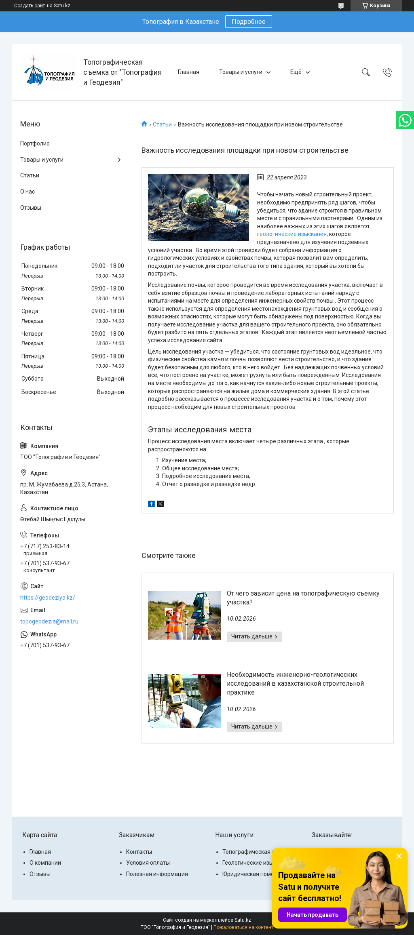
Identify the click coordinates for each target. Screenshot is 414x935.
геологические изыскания (292, 234)
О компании (45, 862)
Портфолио (35, 143)
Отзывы (30, 207)
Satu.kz (242, 920)
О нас (27, 191)
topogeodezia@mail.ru (49, 621)
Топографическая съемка (257, 852)
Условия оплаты (148, 862)
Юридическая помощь (252, 874)
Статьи (162, 124)
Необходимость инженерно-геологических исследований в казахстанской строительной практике (295, 684)
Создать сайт (29, 5)
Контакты (139, 852)
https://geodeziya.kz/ (47, 597)
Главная (188, 72)
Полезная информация (157, 874)
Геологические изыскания (257, 862)
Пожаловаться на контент (243, 927)
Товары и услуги (240, 72)
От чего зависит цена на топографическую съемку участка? (303, 598)
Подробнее (249, 21)
